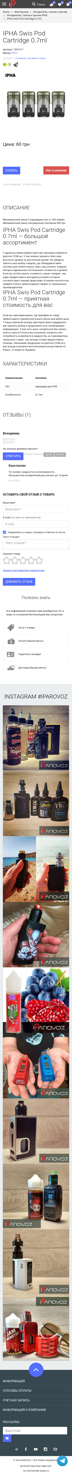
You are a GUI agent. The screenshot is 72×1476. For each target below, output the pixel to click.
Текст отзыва (11, 536)
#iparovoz (53, 696)
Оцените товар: (12, 553)
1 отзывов (20, 58)
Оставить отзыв (36, 58)
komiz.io (44, 1471)
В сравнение (12, 184)
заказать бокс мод (50, 256)
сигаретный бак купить (53, 329)
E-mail (22, 517)
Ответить (13, 456)
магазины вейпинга (55, 252)
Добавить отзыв (19, 581)
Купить (11, 170)
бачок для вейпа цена (56, 318)
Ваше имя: (9, 502)
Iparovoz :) (27, 1460)
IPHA (14, 52)
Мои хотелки (31, 184)
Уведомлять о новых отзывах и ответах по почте (34, 532)
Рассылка (11, 1422)
